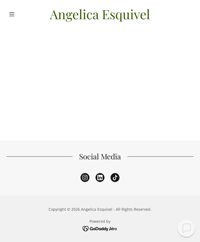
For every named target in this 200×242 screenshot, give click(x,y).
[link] (100, 14)
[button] (20, 14)
